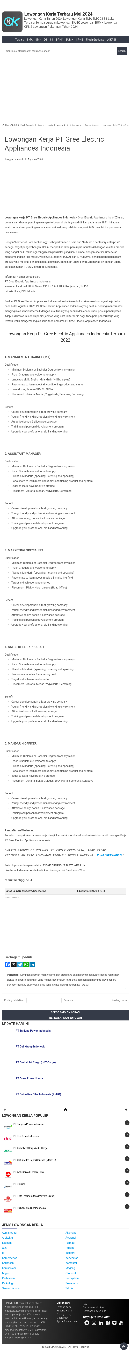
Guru (4, 1248)
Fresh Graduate (95, 39)
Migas (6, 1273)
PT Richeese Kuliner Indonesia (29, 1208)
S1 (51, 39)
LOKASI (111, 39)
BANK (59, 39)
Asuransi (71, 1237)
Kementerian (9, 1258)
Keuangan (8, 1263)
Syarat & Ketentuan (66, 1321)
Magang (70, 1268)
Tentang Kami (63, 1307)
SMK (38, 39)
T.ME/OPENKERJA (109, 855)
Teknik (69, 1288)
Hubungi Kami (64, 1310)
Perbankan (8, 1278)
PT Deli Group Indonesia (26, 1136)
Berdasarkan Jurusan (65, 1017)
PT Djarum (19, 1184)
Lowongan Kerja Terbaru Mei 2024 (58, 14)
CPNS (79, 39)
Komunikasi (9, 1268)
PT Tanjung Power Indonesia (28, 1124)
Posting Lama (119, 1000)
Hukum (70, 1248)
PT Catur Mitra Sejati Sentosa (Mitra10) (34, 1160)
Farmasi (70, 1242)
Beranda (68, 1000)
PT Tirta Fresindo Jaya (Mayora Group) (34, 1196)
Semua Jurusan (11, 1288)
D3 (45, 39)
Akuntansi (71, 1232)
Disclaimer (62, 1317)
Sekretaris (72, 1283)
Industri (70, 1252)
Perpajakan (72, 1278)
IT (3, 1252)
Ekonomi (7, 1242)
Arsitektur (8, 1237)
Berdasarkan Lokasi (65, 1012)
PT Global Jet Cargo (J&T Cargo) (30, 1148)
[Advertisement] (65, 88)
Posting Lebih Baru (14, 1000)
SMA (30, 39)
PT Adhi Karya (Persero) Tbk (28, 1172)
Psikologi (7, 1283)
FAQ (85, 1303)
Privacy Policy (64, 1314)
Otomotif (71, 1273)
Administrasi (9, 1232)
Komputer (71, 1263)
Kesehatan (72, 1258)
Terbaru (19, 39)
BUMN (69, 39)
